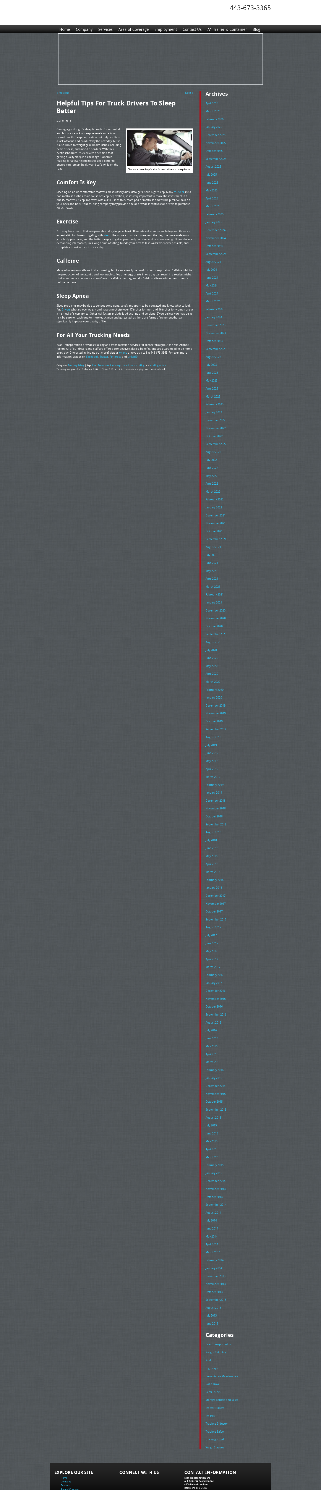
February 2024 (215, 303)
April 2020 (212, 658)
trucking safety (153, 364)
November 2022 (216, 419)
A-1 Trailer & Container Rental (185, 1476)
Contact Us (191, 29)
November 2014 (216, 1159)
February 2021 (215, 581)
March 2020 (213, 666)
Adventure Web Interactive (209, 1487)
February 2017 (215, 951)
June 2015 (212, 1105)
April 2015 (212, 1120)
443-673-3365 (250, 7)
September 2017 (216, 897)
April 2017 (212, 935)
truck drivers (124, 364)
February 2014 (215, 1228)
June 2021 (212, 550)
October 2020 (214, 612)
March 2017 (213, 943)
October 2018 (214, 797)
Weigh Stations (215, 1411)
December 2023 (215, 319)
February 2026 (215, 118)
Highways (212, 1334)
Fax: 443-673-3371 (194, 1457)
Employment (165, 29)
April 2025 (212, 195)
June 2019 (212, 735)
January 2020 (214, 681)
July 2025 (211, 172)
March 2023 (213, 388)
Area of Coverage (133, 29)
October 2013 (214, 1259)
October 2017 (214, 889)
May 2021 (211, 558)
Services (105, 29)
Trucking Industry (216, 1388)
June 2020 (212, 642)
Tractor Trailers (215, 1372)
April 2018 (212, 843)
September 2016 (216, 989)
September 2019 (216, 712)
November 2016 (216, 974)
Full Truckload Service (215, 1476)
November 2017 (216, 881)
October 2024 (214, 242)
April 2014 (212, 1213)
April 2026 (212, 103)
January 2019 (214, 773)
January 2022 (214, 496)
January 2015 (214, 1143)
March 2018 (213, 851)
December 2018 (215, 781)
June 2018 (212, 827)
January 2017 (214, 959)
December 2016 (215, 966)
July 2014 (211, 1190)
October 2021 (214, 519)
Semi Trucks (213, 1357)
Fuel (208, 1326)
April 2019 (212, 750)
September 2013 (216, 1267)
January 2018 (214, 866)
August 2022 (213, 442)
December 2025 (215, 134)
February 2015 (215, 1136)
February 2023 (215, 396)
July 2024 (211, 265)
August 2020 (213, 627)
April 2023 (212, 380)
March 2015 (213, 1128)
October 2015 (214, 1074)
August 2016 (213, 997)
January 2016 (214, 1051)
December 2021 (215, 504)
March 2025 (213, 203)
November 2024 (216, 234)
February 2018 (215, 858)
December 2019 (215, 689)
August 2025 (213, 165)
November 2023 (216, 326)
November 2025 (216, 142)
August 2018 (213, 812)
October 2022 (214, 427)
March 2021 (213, 573)
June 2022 (212, 457)
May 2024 (211, 280)
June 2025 (212, 180)
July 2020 (211, 635)
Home (64, 29)
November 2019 (216, 696)
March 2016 (213, 1035)
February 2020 (215, 673)
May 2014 (211, 1205)
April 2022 (212, 473)
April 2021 (212, 565)
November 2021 (216, 511)
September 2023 (216, 342)
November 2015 (216, 1066)
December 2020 (215, 596)
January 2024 (214, 311)
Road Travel (213, 1349)
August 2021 (213, 535)
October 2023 (214, 334)
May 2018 (211, 835)
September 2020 (216, 619)
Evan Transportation (100, 364)
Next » (189, 93)
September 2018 (216, 804)
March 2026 (213, 111)
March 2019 (213, 758)
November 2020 (216, 604)
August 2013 (213, 1274)
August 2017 (213, 904)
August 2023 (213, 350)
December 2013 (215, 1244)
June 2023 (212, 365)
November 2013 (216, 1251)
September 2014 (216, 1174)
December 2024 (215, 226)
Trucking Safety (75, 364)
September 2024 (216, 249)
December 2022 (215, 411)
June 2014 (212, 1197)
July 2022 (211, 450)
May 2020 (211, 650)
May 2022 (211, 465)
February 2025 (215, 211)
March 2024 (213, 296)
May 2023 (211, 373)
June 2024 (212, 273)
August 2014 (213, 1182)
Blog (255, 29)
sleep (114, 364)
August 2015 (213, 1090)
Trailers (210, 1380)
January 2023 (214, 404)
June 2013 (212, 1290)
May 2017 (211, 928)
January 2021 (214, 588)
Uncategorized (215, 1403)
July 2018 (211, 820)
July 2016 (211, 1005)
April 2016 (212, 1028)
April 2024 (212, 288)
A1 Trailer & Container (226, 29)
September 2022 (216, 434)
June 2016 (212, 1012)
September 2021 (216, 527)
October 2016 (214, 982)
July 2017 (211, 912)
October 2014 (214, 1167)
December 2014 (215, 1151)
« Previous (63, 93)
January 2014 (214, 1236)
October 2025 (214, 149)
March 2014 (213, 1221)
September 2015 (216, 1082)
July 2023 (211, 357)
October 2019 (214, 704)
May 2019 (211, 743)
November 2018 (216, 789)
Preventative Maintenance (222, 1341)
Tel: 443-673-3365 (193, 1454)
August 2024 (213, 257)
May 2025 (211, 188)
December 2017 (215, 874)
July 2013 (211, 1282)
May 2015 (211, 1113)
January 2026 (214, 126)
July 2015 (211, 1097)
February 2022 (215, 488)
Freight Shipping (216, 1318)
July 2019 (211, 727)
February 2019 (215, 766)
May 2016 (211, 1020)
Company (84, 29)
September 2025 (216, 157)
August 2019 (213, 720)
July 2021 (211, 542)
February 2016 (215, 1043)
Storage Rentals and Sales (222, 1364)
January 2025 (214, 219)
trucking (136, 364)
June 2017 (212, 920)
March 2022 (213, 481)
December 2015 (215, 1059)
